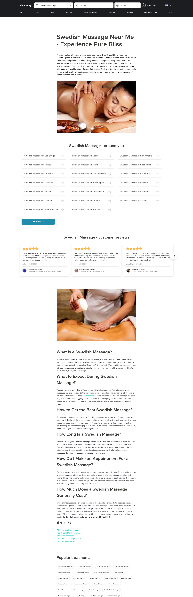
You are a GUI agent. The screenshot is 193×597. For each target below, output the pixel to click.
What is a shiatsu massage (68, 530)
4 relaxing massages (65, 535)
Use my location (38, 221)
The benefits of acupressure (69, 538)
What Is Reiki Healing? (66, 541)
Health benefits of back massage (71, 532)
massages (90, 395)
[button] (53, 5)
